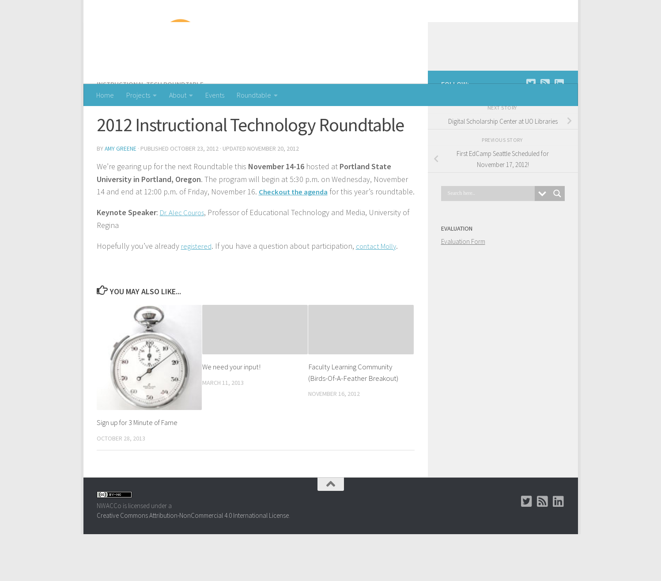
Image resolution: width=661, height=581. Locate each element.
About (177, 95)
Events (214, 95)
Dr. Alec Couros (185, 259)
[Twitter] (531, 119)
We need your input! (231, 414)
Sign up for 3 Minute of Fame (139, 470)
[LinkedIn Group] (559, 119)
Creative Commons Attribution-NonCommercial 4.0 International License (193, 562)
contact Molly (381, 293)
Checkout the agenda (296, 226)
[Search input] (490, 228)
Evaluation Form (463, 277)
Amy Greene (121, 183)
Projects (138, 95)
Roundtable (254, 95)
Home (105, 95)
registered (197, 293)
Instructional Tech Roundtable (152, 119)
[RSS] (545, 119)
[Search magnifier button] (557, 228)
